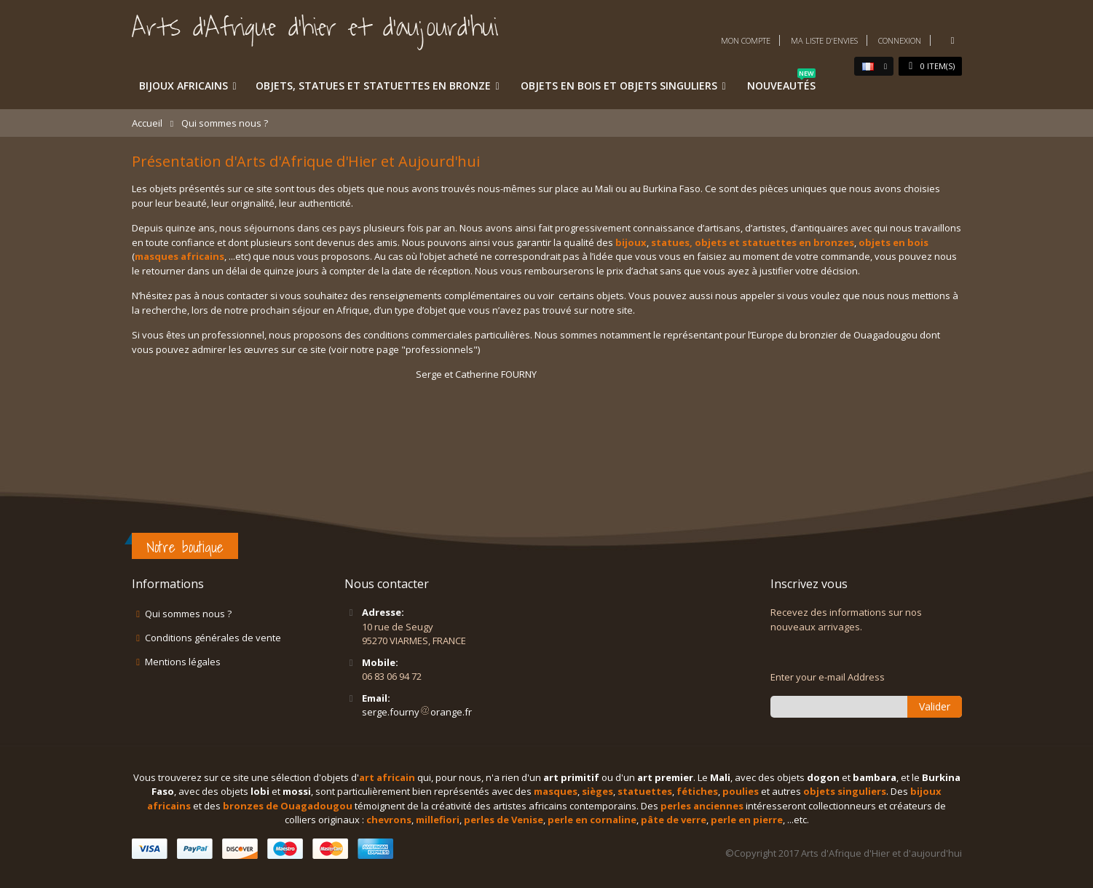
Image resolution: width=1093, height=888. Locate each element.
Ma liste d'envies (824, 40)
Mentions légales (183, 661)
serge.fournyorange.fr (417, 711)
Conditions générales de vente (213, 637)
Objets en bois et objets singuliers (619, 85)
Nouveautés (781, 83)
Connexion (899, 40)
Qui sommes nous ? (188, 613)
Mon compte (745, 40)
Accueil (147, 123)
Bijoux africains (183, 85)
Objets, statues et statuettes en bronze (373, 85)
